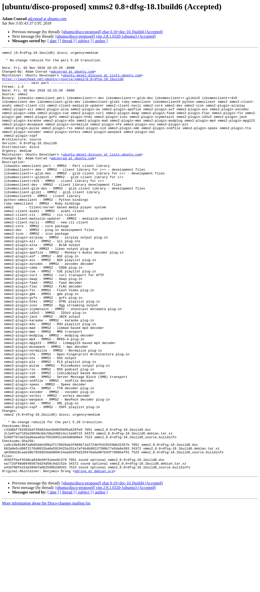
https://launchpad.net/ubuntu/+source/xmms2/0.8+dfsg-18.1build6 (63, 85)
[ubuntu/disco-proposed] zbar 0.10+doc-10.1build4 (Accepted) (112, 32)
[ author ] (100, 41)
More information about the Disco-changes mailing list (46, 587)
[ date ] (53, 41)
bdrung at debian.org (94, 555)
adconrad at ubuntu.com (47, 19)
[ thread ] (67, 41)
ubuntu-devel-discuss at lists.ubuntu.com (102, 80)
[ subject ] (84, 41)
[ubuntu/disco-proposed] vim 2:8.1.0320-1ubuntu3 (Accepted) (105, 36)
